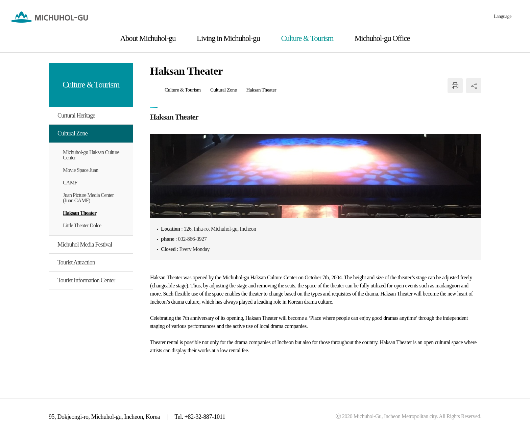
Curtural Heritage (76, 115)
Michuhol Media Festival (84, 244)
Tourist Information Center (86, 280)
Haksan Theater (79, 213)
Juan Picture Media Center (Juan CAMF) (88, 197)
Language (502, 16)
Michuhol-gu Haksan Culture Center (91, 154)
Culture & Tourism (183, 90)
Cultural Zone (72, 133)
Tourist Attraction (76, 262)
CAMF (70, 182)
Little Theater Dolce (82, 225)
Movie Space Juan (80, 170)
